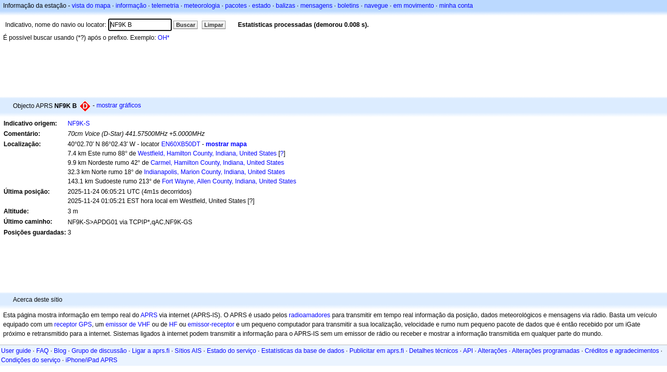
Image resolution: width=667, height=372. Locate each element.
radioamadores (309, 315)
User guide (16, 350)
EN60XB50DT (180, 144)
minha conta (456, 5)
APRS (148, 315)
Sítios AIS (188, 350)
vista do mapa (91, 5)
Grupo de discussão (99, 350)
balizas (285, 5)
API (468, 350)
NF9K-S (79, 123)
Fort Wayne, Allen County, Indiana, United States (229, 181)
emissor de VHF (128, 324)
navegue (376, 5)
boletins (348, 5)
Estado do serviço (231, 350)
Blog (60, 350)
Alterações (492, 350)
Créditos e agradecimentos (622, 350)
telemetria (165, 5)
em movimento (413, 5)
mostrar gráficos (118, 105)
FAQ (42, 350)
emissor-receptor (211, 324)
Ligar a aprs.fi (151, 350)
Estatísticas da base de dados (302, 350)
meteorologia (202, 5)
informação (130, 5)
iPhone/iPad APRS (91, 360)
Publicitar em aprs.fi (376, 350)
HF (173, 324)
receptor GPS (73, 324)
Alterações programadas (546, 350)
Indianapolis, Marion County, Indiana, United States (214, 172)
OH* (164, 37)
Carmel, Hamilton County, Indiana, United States (217, 162)
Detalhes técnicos (433, 350)
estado (261, 5)
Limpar (214, 25)
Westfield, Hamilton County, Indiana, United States (207, 153)
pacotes (236, 5)
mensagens (316, 5)
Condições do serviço (31, 360)
